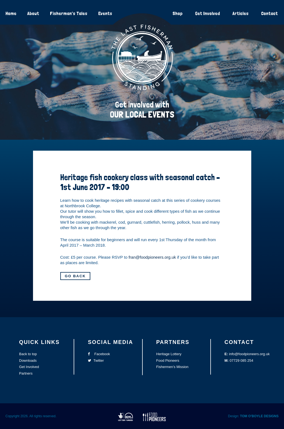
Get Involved (207, 13)
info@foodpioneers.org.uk (249, 354)
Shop (177, 13)
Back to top (28, 354)
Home (10, 13)
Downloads (28, 360)
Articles (240, 13)
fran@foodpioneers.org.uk (152, 257)
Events (105, 13)
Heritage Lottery (169, 354)
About (33, 13)
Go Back (75, 276)
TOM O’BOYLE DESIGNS (259, 416)
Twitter (96, 360)
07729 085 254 (241, 360)
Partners (25, 373)
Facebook (99, 354)
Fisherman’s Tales (68, 13)
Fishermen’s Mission (172, 367)
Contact (269, 13)
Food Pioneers (168, 360)
